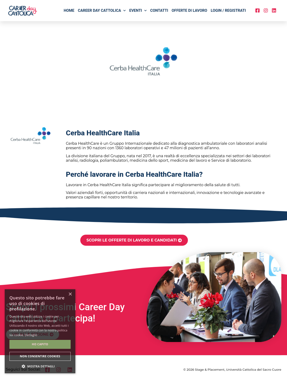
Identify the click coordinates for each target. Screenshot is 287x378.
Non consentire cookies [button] (40, 356)
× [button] (70, 294)
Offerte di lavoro (189, 10)
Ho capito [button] (40, 344)
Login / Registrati (228, 10)
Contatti (159, 10)
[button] (40, 366)
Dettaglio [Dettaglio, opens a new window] (31, 335)
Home (69, 10)
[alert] (40, 331)
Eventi (138, 10)
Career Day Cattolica (102, 10)
